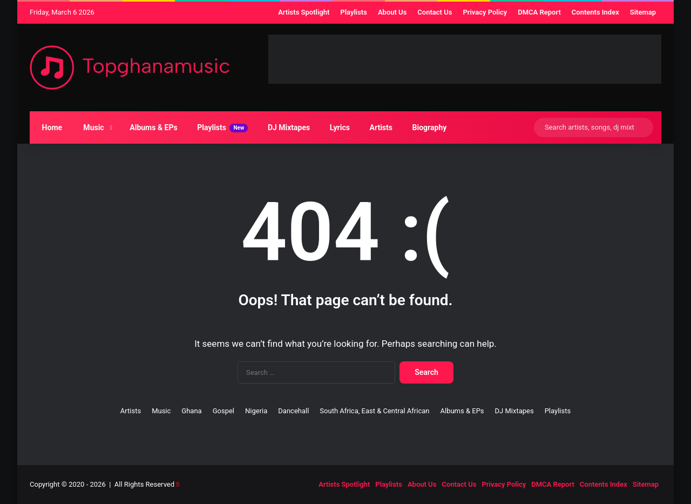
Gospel (223, 411)
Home (49, 127)
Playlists (220, 127)
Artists (378, 127)
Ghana (191, 411)
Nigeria (256, 411)
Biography (427, 127)
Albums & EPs (151, 127)
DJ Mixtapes (286, 127)
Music (90, 127)
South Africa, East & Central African (374, 411)
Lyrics (337, 127)
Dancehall (293, 411)
